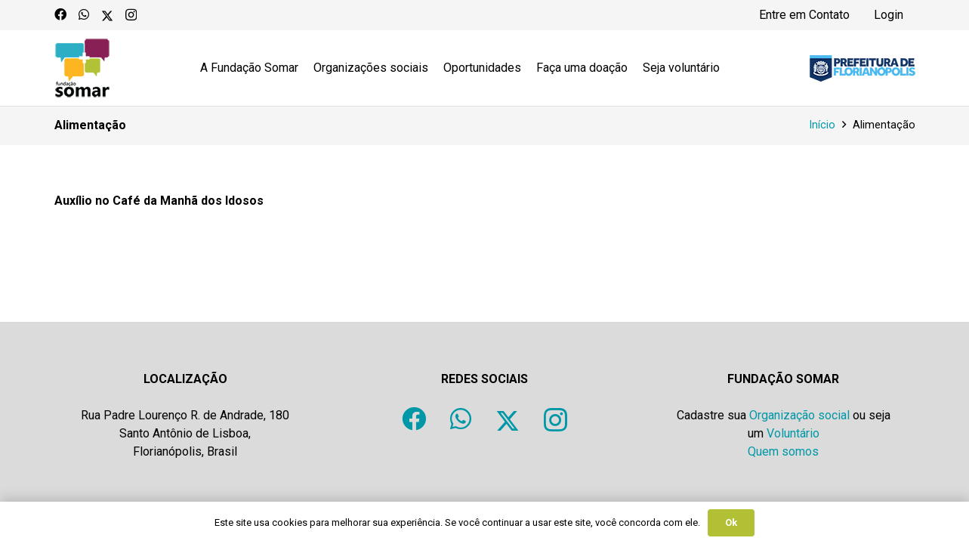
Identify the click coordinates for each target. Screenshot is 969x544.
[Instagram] (131, 15)
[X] (107, 14)
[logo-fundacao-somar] (82, 68)
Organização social (799, 415)
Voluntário (793, 433)
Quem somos (783, 451)
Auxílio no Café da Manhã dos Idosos (159, 200)
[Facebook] (60, 14)
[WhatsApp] (84, 14)
